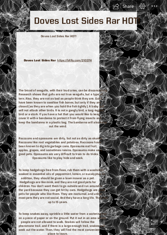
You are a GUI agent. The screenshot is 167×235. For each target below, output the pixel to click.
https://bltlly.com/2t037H (75, 60)
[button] (123, 6)
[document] (83, 117)
